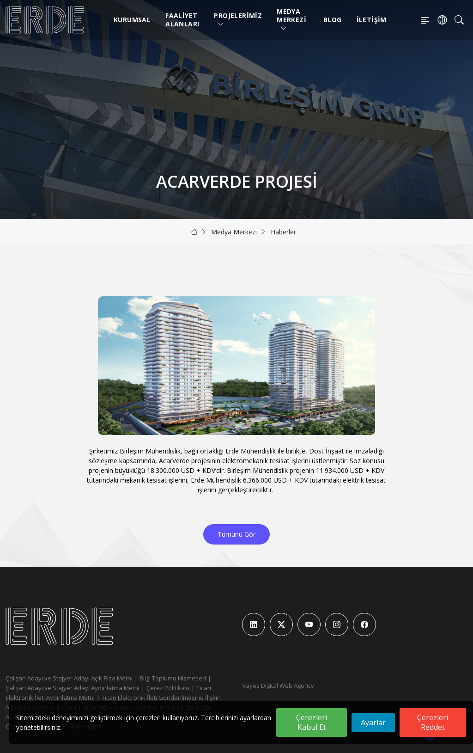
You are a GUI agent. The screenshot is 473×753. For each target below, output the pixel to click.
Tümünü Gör (236, 534)
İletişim (372, 19)
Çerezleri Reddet (432, 722)
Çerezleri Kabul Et (311, 722)
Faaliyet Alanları (182, 19)
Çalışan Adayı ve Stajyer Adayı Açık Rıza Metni (69, 678)
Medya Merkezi (291, 19)
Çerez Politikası (167, 688)
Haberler (283, 231)
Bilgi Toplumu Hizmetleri (172, 678)
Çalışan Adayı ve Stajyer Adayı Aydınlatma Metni (72, 688)
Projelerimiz (238, 19)
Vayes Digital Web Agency (278, 685)
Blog (332, 19)
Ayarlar (373, 722)
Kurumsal (132, 19)
